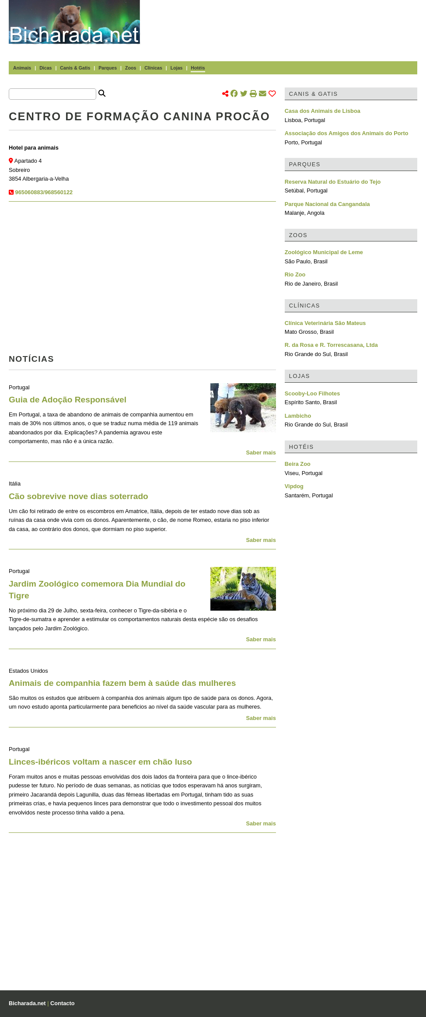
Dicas (45, 67)
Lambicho (298, 415)
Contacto (62, 1003)
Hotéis (198, 67)
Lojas (177, 67)
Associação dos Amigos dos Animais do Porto (347, 133)
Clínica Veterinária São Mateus (325, 323)
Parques (107, 67)
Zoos (130, 67)
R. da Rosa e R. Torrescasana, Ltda (331, 345)
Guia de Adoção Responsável (67, 399)
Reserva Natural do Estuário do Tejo (333, 181)
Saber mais (261, 452)
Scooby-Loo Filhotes (312, 393)
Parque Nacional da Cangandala (327, 204)
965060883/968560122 (44, 192)
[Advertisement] (284, 22)
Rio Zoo (295, 274)
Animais (22, 67)
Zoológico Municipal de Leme (324, 252)
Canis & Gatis (75, 67)
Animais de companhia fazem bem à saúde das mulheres (122, 683)
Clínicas (153, 67)
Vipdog (294, 486)
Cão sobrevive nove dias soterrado (78, 496)
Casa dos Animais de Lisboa (322, 111)
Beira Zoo (298, 464)
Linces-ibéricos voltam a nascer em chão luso (100, 761)
